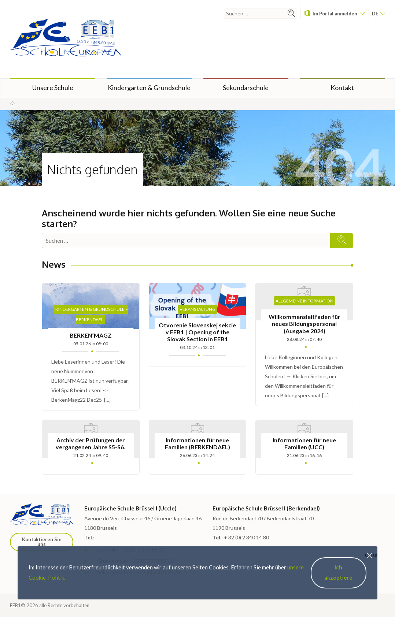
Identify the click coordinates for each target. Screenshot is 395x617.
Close (371, 555)
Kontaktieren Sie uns (42, 541)
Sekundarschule (246, 87)
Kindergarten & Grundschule (149, 87)
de (378, 13)
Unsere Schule (52, 87)
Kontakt (342, 87)
